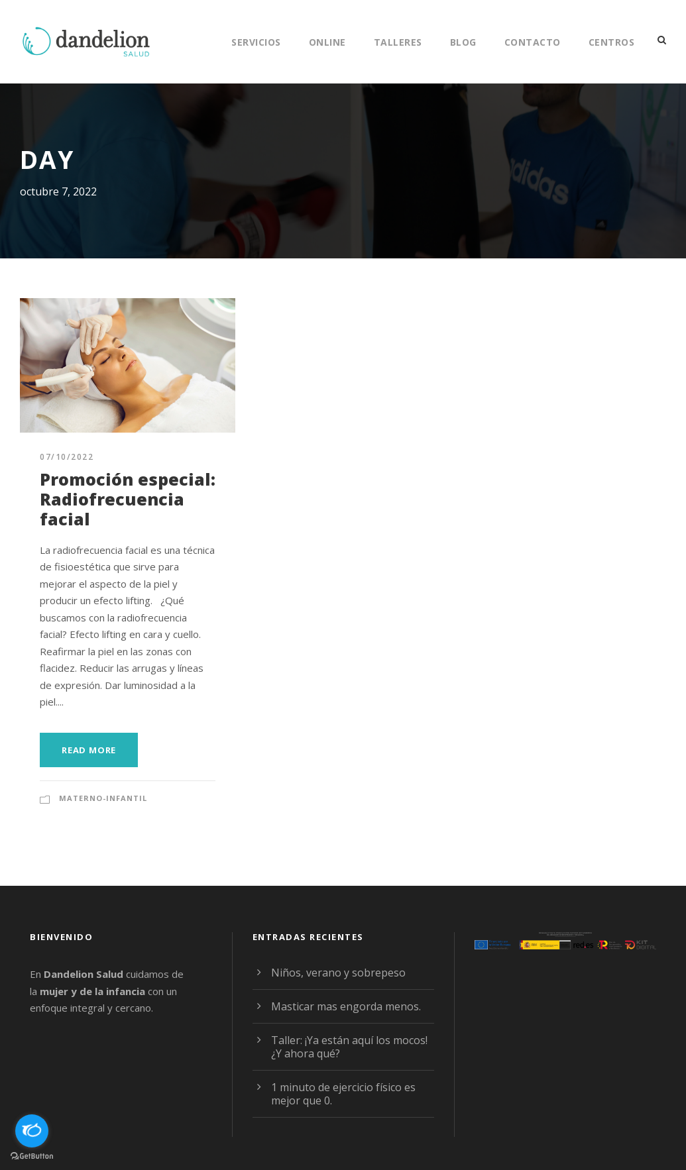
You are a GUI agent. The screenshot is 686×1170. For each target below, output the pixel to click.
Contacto (532, 42)
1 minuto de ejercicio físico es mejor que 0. (343, 1094)
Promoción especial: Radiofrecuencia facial (127, 499)
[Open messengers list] (31, 1130)
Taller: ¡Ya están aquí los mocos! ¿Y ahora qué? (349, 1047)
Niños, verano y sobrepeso (338, 972)
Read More (89, 750)
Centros (612, 42)
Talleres (398, 42)
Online (327, 42)
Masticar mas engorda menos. (346, 1006)
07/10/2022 (66, 456)
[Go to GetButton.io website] (32, 1156)
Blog (463, 42)
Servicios (256, 42)
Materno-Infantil (103, 798)
